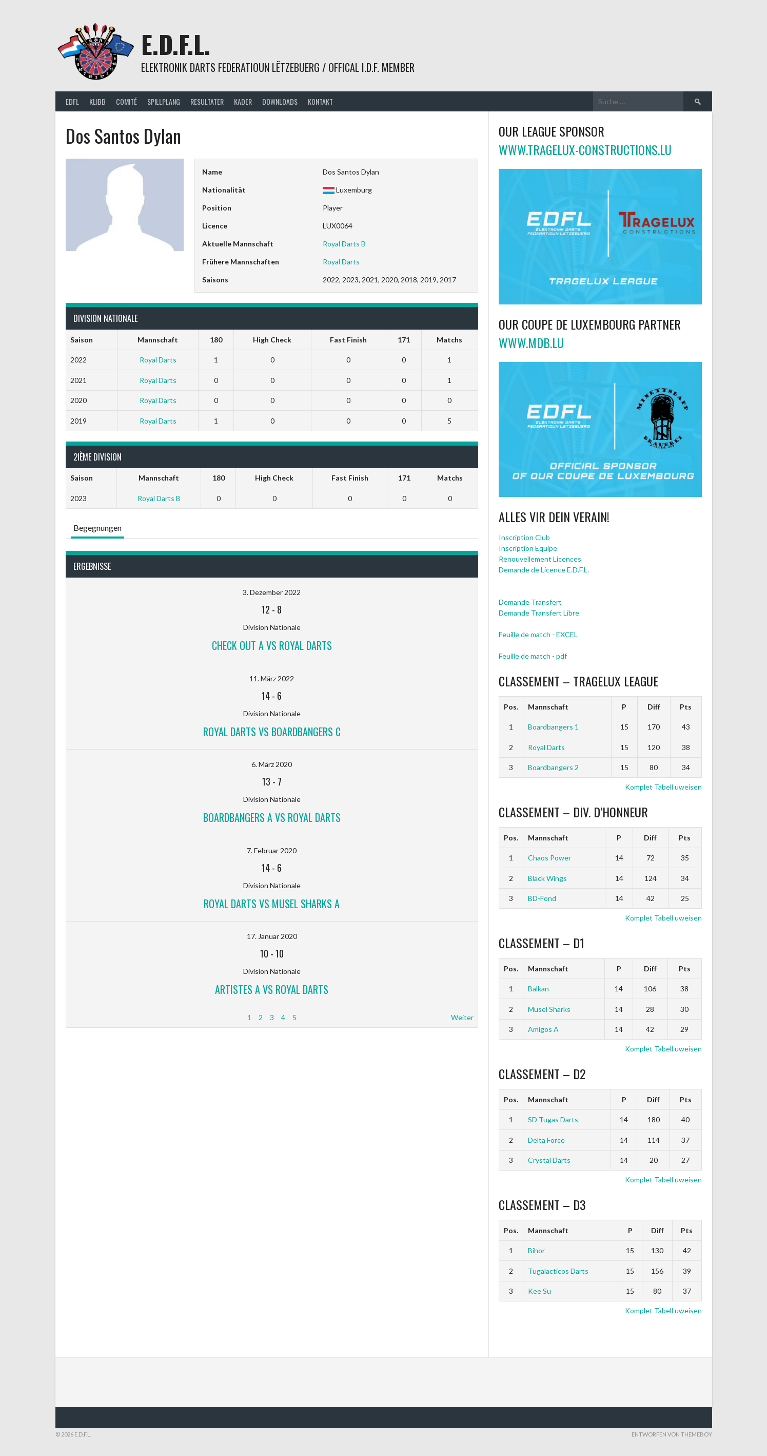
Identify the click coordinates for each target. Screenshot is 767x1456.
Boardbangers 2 (553, 767)
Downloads (280, 101)
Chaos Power (549, 857)
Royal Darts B (344, 243)
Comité (126, 101)
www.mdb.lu (531, 342)
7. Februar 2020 (272, 850)
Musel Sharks (549, 1009)
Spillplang (163, 101)
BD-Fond (542, 898)
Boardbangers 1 (553, 726)
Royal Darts (341, 261)
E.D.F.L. (175, 44)
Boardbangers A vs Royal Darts (272, 817)
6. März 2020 (271, 764)
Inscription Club (524, 537)
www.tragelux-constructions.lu (585, 149)
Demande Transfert (530, 602)
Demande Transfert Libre (539, 612)
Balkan (538, 988)
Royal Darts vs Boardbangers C (272, 731)
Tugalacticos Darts (558, 1271)
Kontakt (320, 101)
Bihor (536, 1250)
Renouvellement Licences (540, 558)
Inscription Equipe (528, 548)
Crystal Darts (549, 1160)
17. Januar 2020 (272, 936)
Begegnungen (97, 527)
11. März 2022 (271, 678)
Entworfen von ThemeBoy (672, 1434)
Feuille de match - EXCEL (538, 634)
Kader (243, 101)
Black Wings (547, 878)
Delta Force (546, 1140)
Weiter (462, 1017)
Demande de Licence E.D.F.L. (544, 569)
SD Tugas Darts (553, 1119)
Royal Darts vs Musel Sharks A (272, 903)
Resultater (207, 101)
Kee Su (539, 1291)
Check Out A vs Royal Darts (272, 645)
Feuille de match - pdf (533, 656)
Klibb (97, 101)
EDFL (72, 101)
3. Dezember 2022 (272, 592)
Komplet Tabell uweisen (663, 786)
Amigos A (543, 1029)
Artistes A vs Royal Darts (271, 989)
